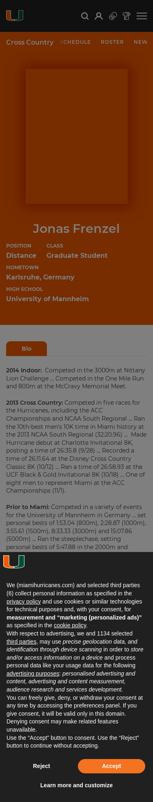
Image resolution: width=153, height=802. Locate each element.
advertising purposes (33, 673)
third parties (21, 641)
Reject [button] (41, 766)
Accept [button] (111, 766)
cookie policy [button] (70, 625)
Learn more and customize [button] (76, 785)
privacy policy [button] (24, 601)
